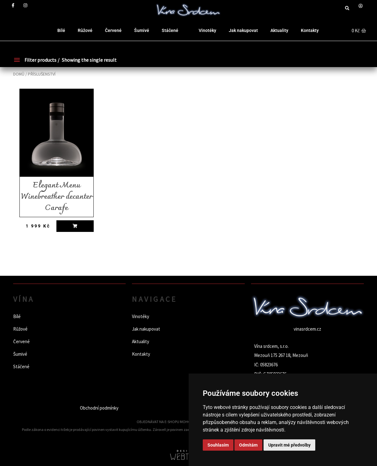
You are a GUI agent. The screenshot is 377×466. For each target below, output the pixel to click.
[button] (347, 8)
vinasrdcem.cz (307, 329)
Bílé (61, 30)
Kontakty (310, 30)
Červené (113, 30)
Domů (18, 74)
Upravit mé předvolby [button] (289, 445)
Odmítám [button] (248, 445)
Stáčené (170, 30)
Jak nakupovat (243, 30)
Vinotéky (207, 30)
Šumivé (141, 30)
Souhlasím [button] (218, 445)
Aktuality (279, 30)
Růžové (85, 30)
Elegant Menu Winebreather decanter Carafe (56, 196)
